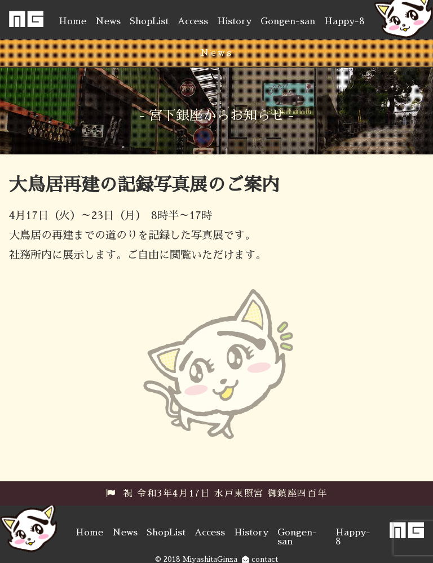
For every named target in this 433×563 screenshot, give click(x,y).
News (108, 21)
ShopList (149, 21)
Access (193, 21)
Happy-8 (344, 21)
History (234, 21)
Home (72, 21)
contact (260, 559)
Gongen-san (287, 21)
